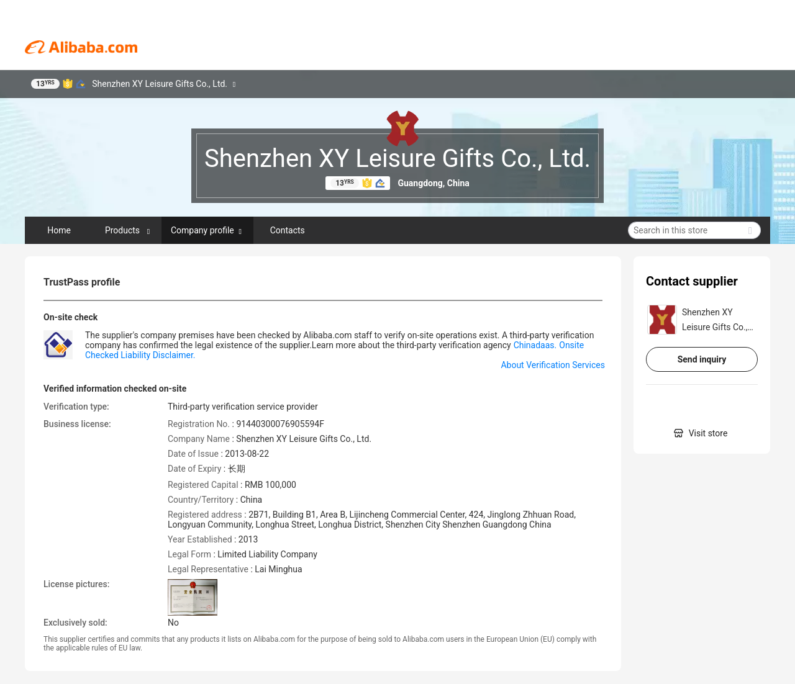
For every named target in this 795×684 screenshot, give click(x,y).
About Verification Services (553, 365)
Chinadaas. (535, 345)
